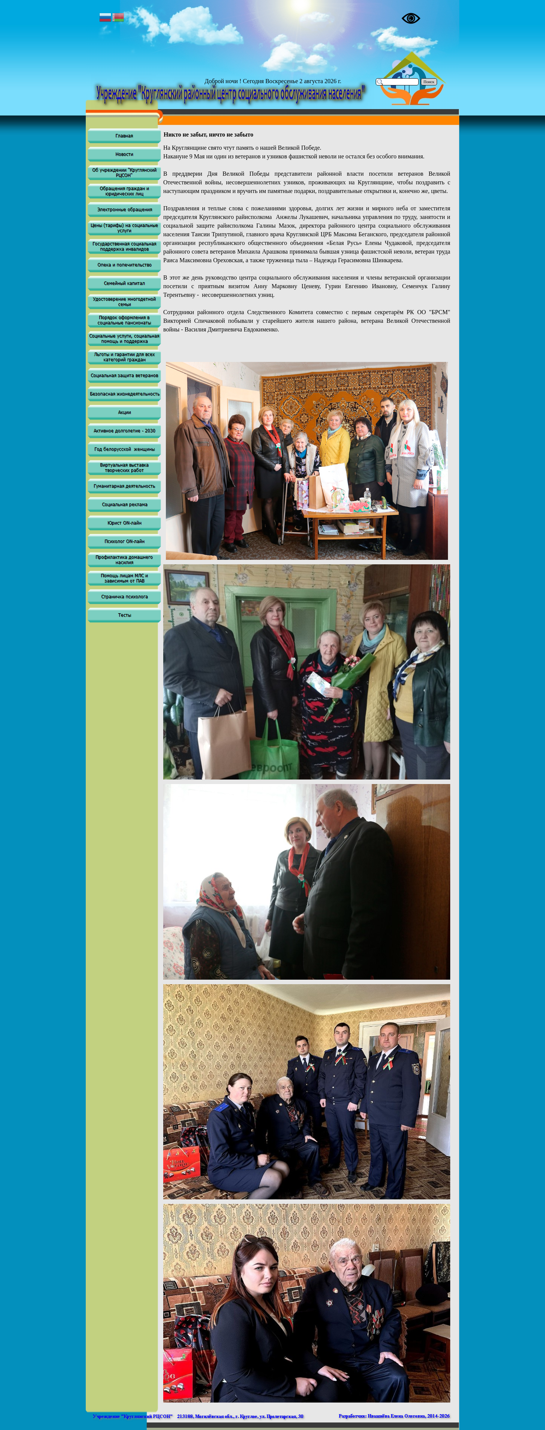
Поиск (429, 82)
